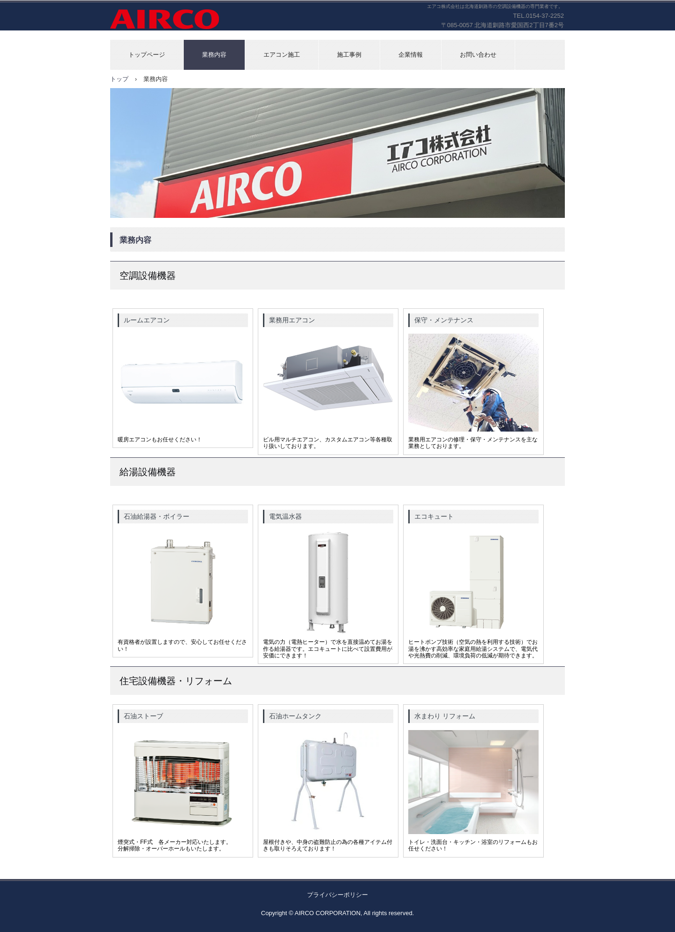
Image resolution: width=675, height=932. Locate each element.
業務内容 (214, 54)
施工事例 (349, 54)
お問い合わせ (478, 54)
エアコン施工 (281, 54)
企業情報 (410, 54)
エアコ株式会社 (181, 19)
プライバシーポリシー (337, 894)
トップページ (146, 54)
